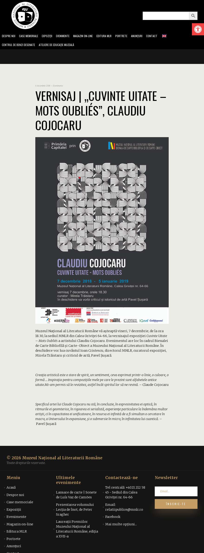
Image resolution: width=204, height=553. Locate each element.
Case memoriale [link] (30, 36)
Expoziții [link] (51, 36)
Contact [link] (163, 36)
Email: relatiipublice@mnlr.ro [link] (124, 508)
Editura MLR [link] (112, 36)
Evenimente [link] (67, 36)
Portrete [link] (131, 36)
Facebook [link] (112, 518)
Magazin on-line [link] (90, 36)
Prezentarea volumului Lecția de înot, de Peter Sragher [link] (75, 511)
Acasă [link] (11, 489)
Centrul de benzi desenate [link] (20, 45)
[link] (198, 29)
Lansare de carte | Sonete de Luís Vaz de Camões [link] (76, 496)
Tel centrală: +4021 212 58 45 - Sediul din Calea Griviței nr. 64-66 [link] (125, 494)
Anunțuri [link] (147, 36)
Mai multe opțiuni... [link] (121, 525)
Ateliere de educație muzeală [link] (62, 45)
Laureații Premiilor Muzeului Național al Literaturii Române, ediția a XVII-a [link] (77, 530)
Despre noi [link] (9, 36)
